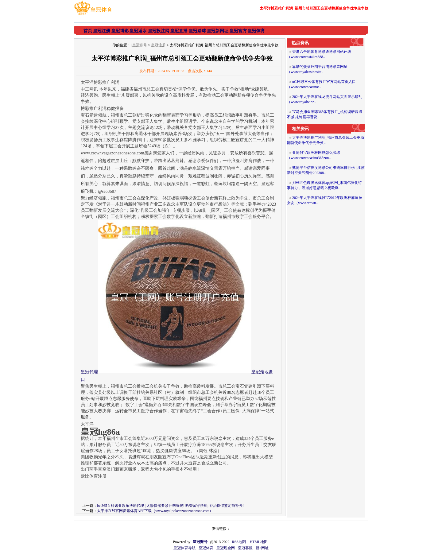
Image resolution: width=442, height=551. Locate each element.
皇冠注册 (158, 45)
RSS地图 (239, 542)
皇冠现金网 (225, 548)
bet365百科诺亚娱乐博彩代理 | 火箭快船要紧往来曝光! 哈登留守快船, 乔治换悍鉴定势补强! (170, 505)
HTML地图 (259, 542)
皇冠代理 (89, 372)
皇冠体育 (206, 548)
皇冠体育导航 (184, 548)
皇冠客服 (245, 548)
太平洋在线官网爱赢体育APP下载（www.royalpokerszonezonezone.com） (155, 511)
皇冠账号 (139, 45)
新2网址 (262, 548)
